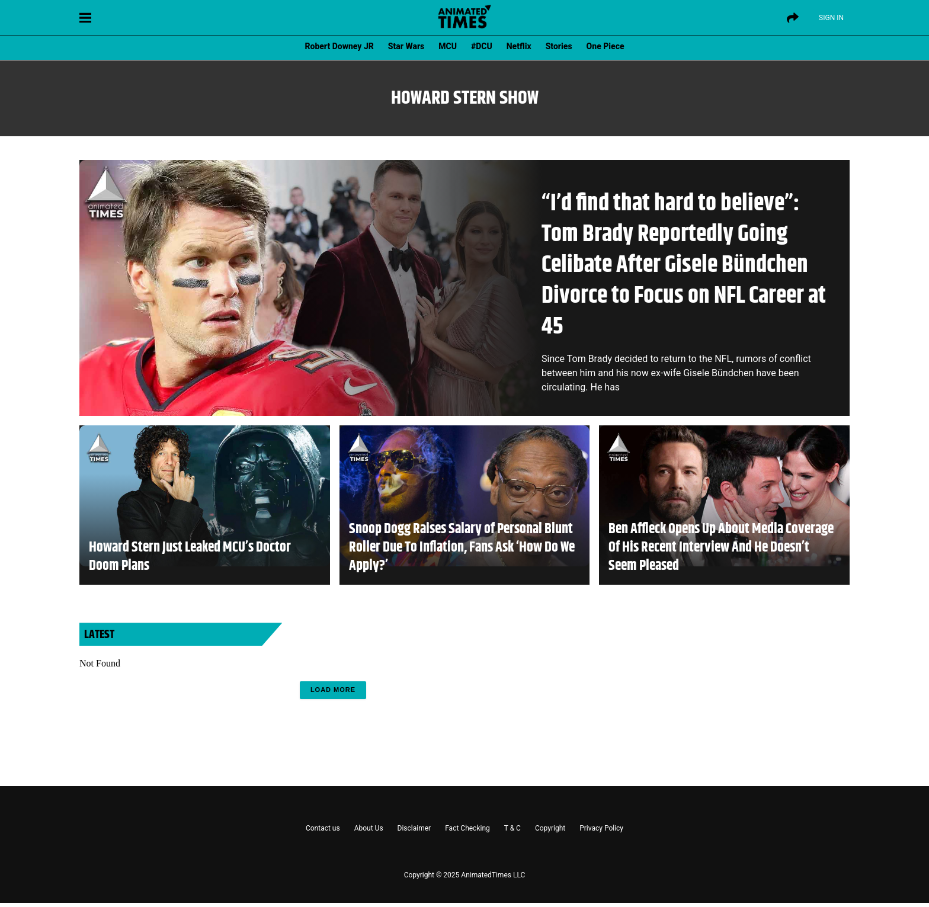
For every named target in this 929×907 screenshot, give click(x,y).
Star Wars (406, 46)
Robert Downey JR (339, 46)
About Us (368, 828)
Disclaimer (414, 828)
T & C (512, 828)
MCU (447, 46)
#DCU (481, 46)
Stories (559, 46)
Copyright (550, 828)
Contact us (323, 828)
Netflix (519, 46)
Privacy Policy (601, 828)
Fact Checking (467, 828)
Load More (332, 689)
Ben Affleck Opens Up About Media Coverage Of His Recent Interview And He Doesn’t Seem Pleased (721, 548)
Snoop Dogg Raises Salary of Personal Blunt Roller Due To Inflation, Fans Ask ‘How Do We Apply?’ (462, 548)
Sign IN (831, 18)
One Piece (605, 46)
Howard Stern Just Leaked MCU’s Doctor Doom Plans (190, 557)
